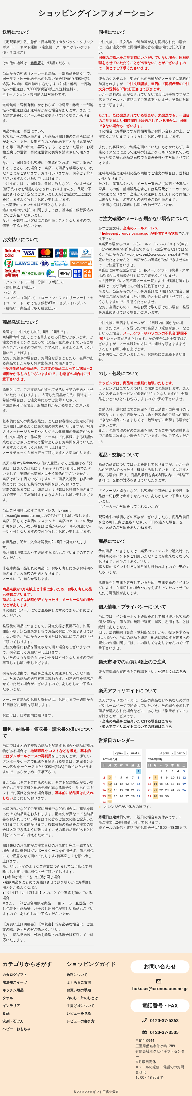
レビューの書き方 (80, 1021)
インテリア (11, 1006)
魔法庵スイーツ (14, 982)
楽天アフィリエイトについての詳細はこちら (137, 726)
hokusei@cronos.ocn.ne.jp (160, 988)
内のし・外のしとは (82, 998)
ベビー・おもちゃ (16, 1029)
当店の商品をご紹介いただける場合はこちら (137, 721)
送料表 (35, 63)
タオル (7, 998)
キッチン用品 (13, 990)
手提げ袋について (80, 1006)
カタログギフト (14, 975)
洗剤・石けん (13, 1021)
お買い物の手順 (78, 990)
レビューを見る (78, 1013)
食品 (6, 1013)
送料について (77, 975)
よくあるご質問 (78, 982)
